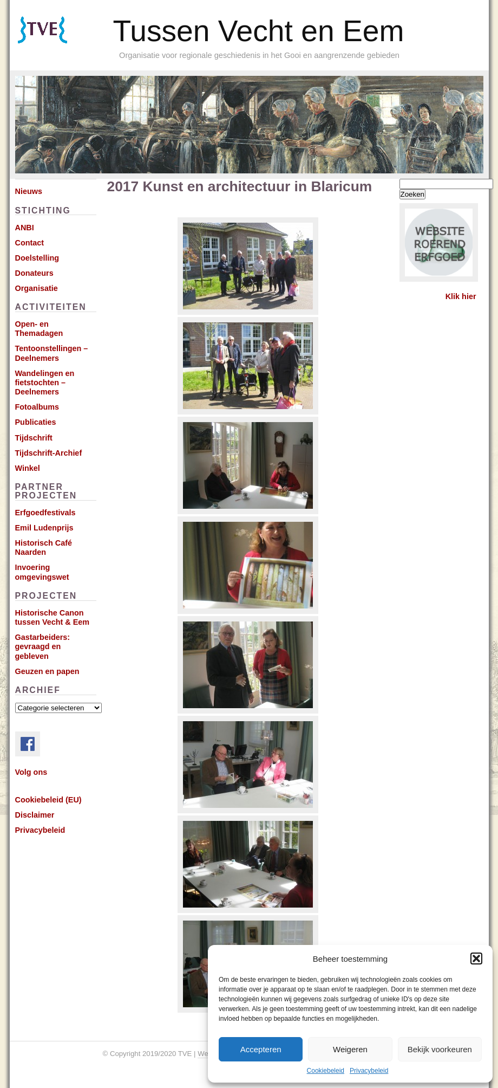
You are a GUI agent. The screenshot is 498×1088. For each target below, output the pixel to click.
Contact (29, 242)
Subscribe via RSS (57, 43)
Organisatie (36, 288)
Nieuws (28, 191)
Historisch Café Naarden (44, 547)
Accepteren (260, 1049)
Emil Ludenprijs (44, 527)
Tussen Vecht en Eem (258, 31)
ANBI (24, 227)
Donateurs (34, 273)
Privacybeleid (369, 1070)
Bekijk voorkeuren (440, 1049)
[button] (476, 958)
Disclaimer (35, 815)
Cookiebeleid (325, 1070)
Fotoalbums (37, 407)
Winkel (27, 468)
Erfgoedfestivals (45, 512)
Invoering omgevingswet (42, 572)
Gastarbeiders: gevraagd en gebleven (42, 646)
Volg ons (31, 772)
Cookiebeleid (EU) (48, 799)
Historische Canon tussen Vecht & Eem (52, 617)
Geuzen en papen (47, 671)
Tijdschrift (34, 437)
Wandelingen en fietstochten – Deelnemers (45, 383)
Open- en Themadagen (39, 329)
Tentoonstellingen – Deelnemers (51, 353)
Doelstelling (37, 258)
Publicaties (35, 422)
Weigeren (350, 1049)
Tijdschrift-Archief (48, 453)
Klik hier (460, 296)
